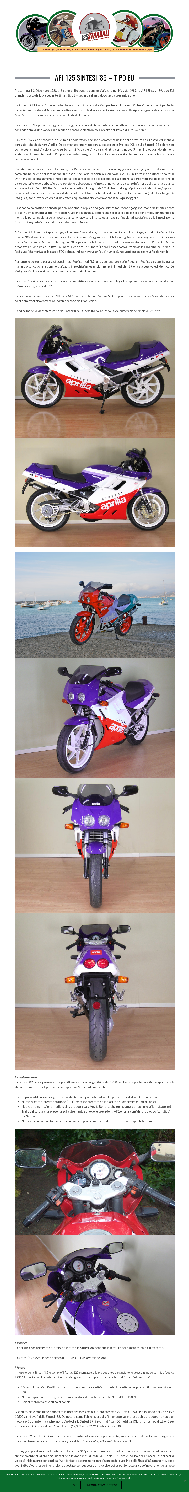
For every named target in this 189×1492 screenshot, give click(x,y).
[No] (184, 1481)
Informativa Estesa (102, 1485)
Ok (75, 1485)
